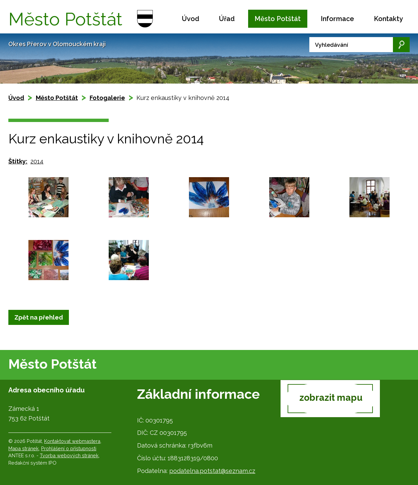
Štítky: (17, 161)
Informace (337, 19)
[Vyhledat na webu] (359, 44)
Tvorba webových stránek (69, 455)
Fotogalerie (107, 97)
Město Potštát (277, 19)
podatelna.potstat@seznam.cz (212, 470)
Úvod (190, 19)
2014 (36, 161)
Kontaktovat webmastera (72, 441)
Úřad (227, 19)
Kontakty (388, 19)
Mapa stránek (23, 448)
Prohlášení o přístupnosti (68, 448)
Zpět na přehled (38, 317)
